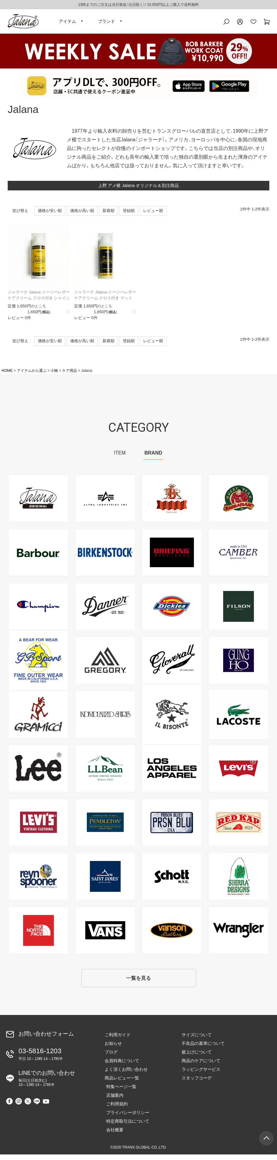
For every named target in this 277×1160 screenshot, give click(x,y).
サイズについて (197, 1040)
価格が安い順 (50, 214)
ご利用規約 (115, 1109)
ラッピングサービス (201, 1074)
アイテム (67, 23)
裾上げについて (197, 1057)
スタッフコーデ (197, 1083)
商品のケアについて (201, 1066)
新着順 (108, 214)
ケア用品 (69, 374)
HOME (7, 374)
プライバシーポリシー (126, 1118)
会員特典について (122, 1066)
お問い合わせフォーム (46, 1039)
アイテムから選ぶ (31, 374)
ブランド (106, 23)
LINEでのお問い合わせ (46, 1082)
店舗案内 (113, 1100)
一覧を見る (138, 982)
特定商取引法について (126, 1126)
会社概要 (113, 1135)
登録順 (129, 214)
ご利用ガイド (117, 1040)
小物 (54, 374)
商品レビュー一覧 (122, 1083)
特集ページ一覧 (120, 1092)
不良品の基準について (203, 1048)
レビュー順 (153, 214)
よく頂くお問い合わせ (126, 1074)
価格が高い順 (82, 214)
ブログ (111, 1057)
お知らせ (113, 1048)
